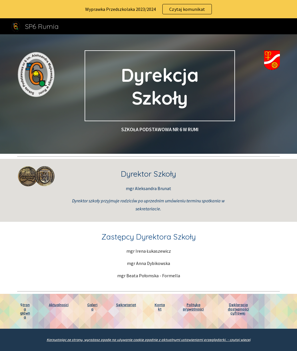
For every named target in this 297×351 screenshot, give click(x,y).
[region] (148, 9)
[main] (160, 85)
